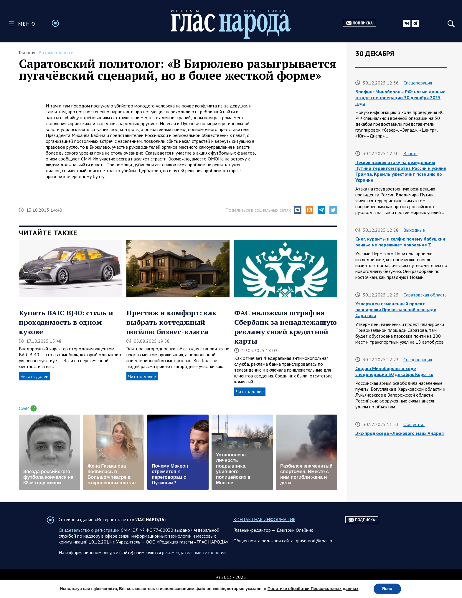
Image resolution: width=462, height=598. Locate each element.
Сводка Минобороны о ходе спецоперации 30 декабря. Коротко (394, 371)
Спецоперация (417, 83)
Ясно (387, 589)
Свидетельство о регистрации (89, 543)
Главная (27, 52)
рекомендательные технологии (194, 566)
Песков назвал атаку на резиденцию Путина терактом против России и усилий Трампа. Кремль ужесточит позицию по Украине (400, 171)
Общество (414, 424)
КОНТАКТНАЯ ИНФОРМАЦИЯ (264, 533)
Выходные (414, 230)
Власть (410, 153)
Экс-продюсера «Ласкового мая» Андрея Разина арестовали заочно (399, 436)
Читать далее (34, 376)
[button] (297, 210)
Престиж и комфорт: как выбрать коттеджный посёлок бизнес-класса (171, 322)
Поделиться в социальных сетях (258, 210)
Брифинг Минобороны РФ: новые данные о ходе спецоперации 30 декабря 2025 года (400, 97)
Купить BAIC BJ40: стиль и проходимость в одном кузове (66, 322)
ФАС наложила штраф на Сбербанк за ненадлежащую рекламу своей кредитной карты (285, 327)
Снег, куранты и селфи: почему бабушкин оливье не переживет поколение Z (400, 242)
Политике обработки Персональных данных (312, 589)
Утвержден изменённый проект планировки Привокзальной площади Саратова (395, 309)
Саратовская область (425, 295)
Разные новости (56, 52)
